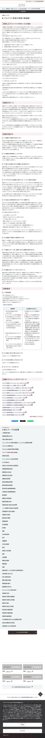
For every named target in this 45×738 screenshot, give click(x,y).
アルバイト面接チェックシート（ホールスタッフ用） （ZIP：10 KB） (18, 392)
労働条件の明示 (6, 514)
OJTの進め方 (5, 462)
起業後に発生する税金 (8, 606)
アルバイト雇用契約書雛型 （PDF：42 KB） (13, 414)
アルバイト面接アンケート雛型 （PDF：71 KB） (14, 385)
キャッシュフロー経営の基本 (9, 590)
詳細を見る (5, 735)
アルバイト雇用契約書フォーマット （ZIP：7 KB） (14, 412)
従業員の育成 (5, 455)
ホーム (3, 8)
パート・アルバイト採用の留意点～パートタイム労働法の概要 (17, 442)
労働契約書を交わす (7, 436)
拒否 (22, 724)
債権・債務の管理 (6, 580)
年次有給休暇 (5, 534)
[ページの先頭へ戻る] (40, 694)
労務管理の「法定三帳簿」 (8, 511)
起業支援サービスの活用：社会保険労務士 (12, 570)
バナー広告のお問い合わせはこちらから (22, 686)
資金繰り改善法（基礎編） (8, 596)
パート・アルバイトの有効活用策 (10, 459)
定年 (3, 537)
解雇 (3, 531)
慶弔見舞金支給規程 (7, 485)
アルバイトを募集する (7, 445)
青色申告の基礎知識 (7, 609)
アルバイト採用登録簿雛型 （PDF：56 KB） (13, 400)
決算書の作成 (5, 593)
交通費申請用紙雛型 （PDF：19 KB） (12, 409)
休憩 (3, 547)
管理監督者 (5, 521)
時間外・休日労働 (6, 550)
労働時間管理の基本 (7, 468)
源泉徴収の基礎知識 (7, 612)
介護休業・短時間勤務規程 (8, 491)
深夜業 (4, 527)
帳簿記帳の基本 (6, 583)
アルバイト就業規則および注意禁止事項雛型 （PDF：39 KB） (17, 405)
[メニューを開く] (22, 11)
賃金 (3, 554)
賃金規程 (4, 495)
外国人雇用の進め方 (7, 439)
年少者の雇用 (5, 544)
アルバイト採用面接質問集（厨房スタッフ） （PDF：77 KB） (16, 390)
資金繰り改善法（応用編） (8, 599)
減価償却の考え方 (6, 586)
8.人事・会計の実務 (22, 8)
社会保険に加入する (7, 573)
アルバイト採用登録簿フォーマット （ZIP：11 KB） (14, 397)
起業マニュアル (14, 8)
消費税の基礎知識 (6, 616)
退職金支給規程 (6, 478)
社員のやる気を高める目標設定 (10, 465)
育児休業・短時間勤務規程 (8, 488)
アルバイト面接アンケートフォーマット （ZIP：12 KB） (15, 383)
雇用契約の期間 (6, 517)
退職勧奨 (4, 540)
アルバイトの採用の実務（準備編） (10, 449)
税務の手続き (5, 603)
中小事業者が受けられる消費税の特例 (12, 619)
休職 (3, 567)
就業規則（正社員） (6, 472)
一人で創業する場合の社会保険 (10, 508)
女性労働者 (5, 524)
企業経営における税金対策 (9, 626)
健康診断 (4, 563)
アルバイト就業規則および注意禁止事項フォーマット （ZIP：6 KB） (18, 402)
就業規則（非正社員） (7, 475)
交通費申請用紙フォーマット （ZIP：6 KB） (13, 407)
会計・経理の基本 (6, 576)
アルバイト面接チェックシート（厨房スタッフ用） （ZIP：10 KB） (17, 387)
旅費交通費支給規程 (7, 481)
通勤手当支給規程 (6, 498)
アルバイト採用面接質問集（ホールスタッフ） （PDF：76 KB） (17, 395)
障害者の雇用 (5, 560)
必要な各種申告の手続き (8, 622)
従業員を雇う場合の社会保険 (9, 504)
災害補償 (4, 557)
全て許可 (22, 730)
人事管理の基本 (6, 432)
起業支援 (8, 8)
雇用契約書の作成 (6, 501)
